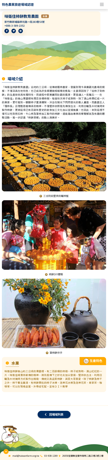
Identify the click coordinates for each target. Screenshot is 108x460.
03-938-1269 (51, 455)
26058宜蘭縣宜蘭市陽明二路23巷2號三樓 (82, 455)
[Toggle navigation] (102, 4)
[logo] (18, 4)
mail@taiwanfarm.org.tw (25, 455)
